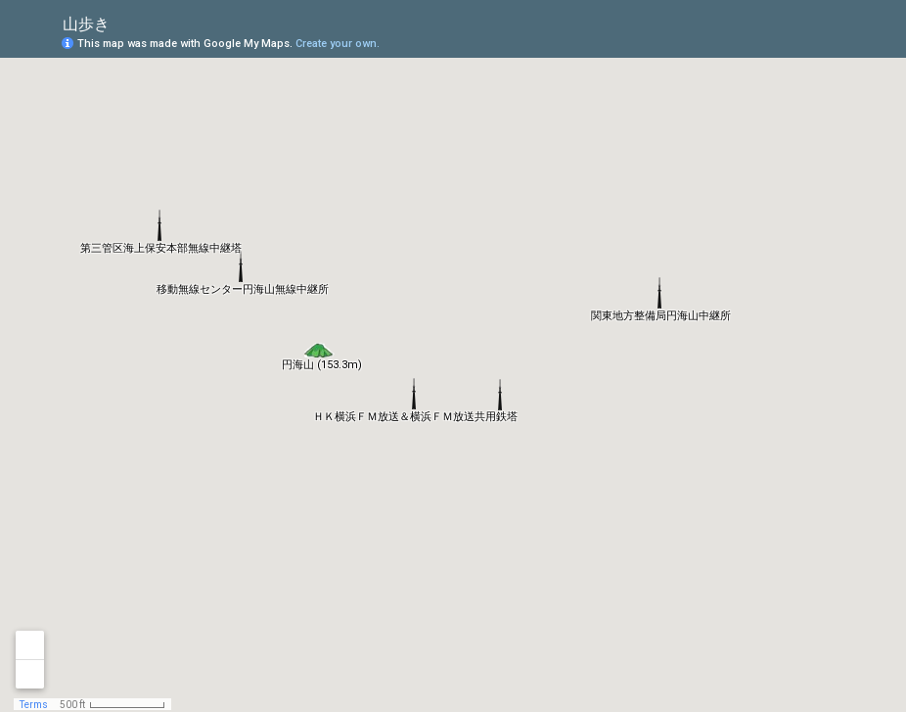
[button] (320, 344)
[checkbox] (124, 22)
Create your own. (337, 43)
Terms (34, 704)
